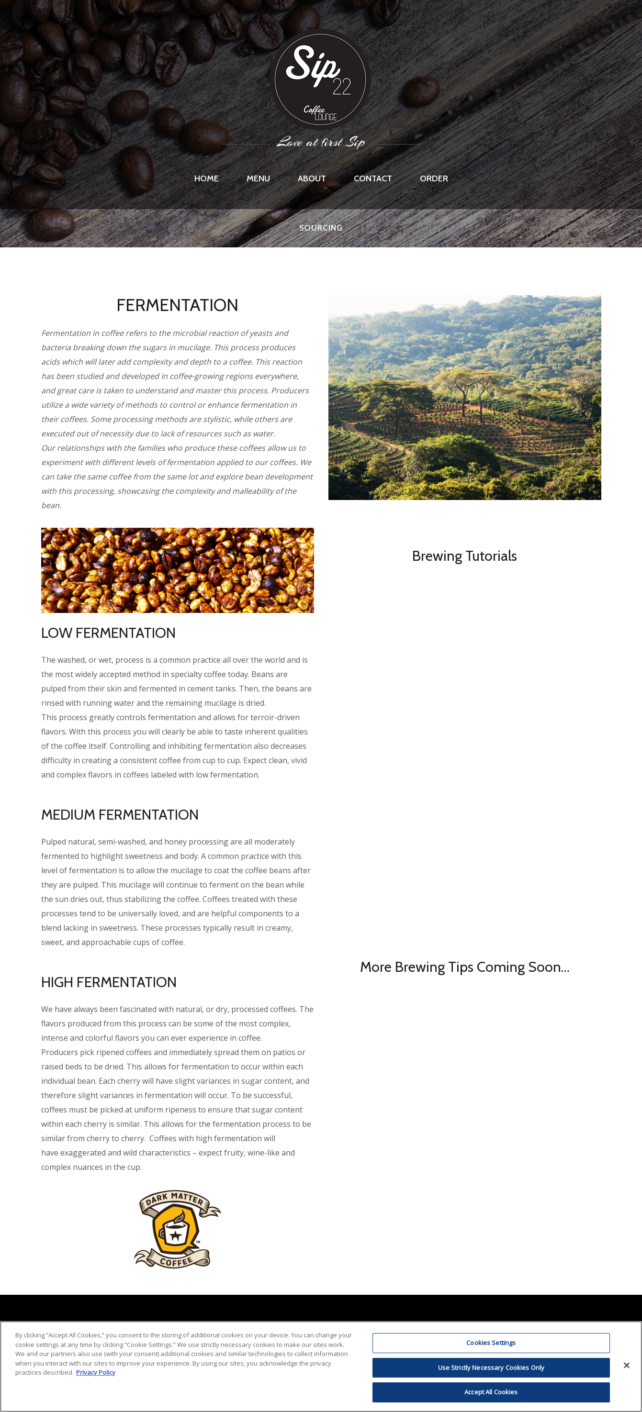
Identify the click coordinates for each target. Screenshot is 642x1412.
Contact (373, 178)
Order (434, 178)
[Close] (626, 1365)
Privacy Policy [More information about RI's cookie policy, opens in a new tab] (95, 1372)
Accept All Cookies (491, 1392)
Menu (258, 178)
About (312, 178)
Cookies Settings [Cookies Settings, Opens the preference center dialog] (491, 1342)
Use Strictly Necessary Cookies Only (491, 1367)
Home (206, 178)
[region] (321, 1366)
